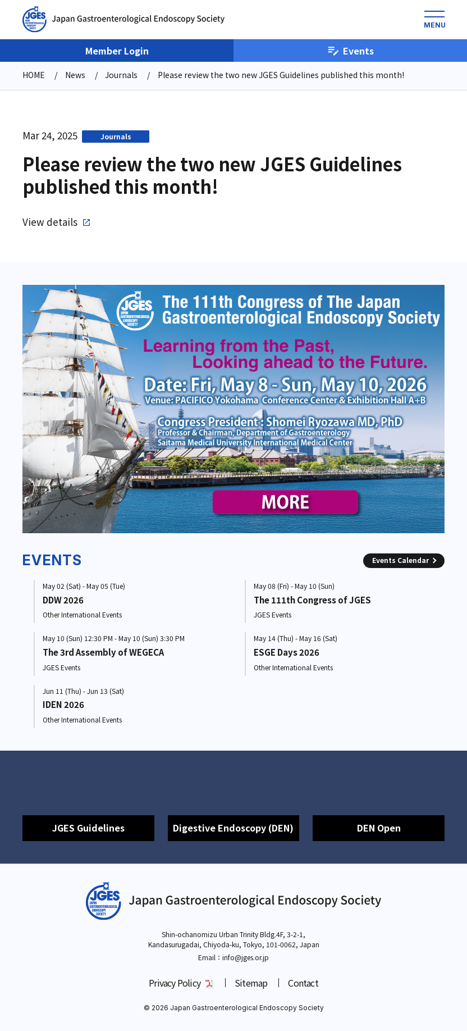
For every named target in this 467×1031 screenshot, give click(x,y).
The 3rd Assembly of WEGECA (103, 652)
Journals (115, 136)
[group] (233, 409)
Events (350, 50)
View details (49, 222)
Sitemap (251, 982)
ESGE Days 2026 (286, 652)
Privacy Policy (174, 982)
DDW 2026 (63, 600)
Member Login (117, 50)
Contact (303, 982)
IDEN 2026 (63, 704)
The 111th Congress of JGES (312, 600)
